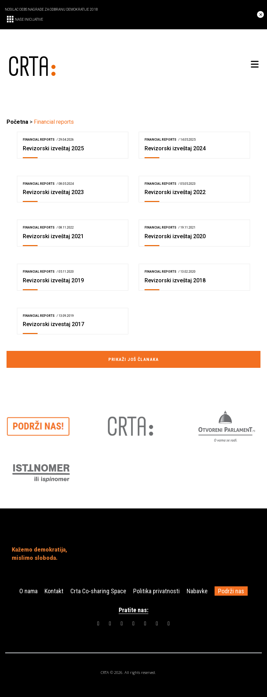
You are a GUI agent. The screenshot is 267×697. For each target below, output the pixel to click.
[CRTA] (70, 65)
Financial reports (39, 139)
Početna (17, 122)
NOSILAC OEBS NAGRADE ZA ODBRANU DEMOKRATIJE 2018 (51, 9)
